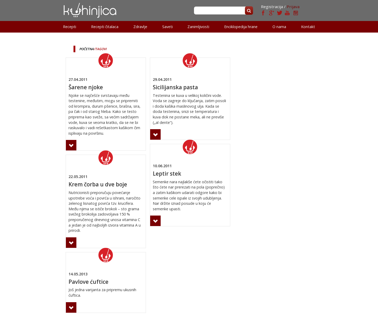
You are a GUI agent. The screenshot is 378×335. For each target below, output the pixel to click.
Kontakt (308, 26)
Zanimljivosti (198, 26)
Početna (86, 49)
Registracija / (273, 6)
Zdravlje (140, 26)
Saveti (167, 26)
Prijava (293, 6)
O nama (279, 26)
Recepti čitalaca (104, 26)
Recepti (69, 26)
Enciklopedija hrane (241, 26)
